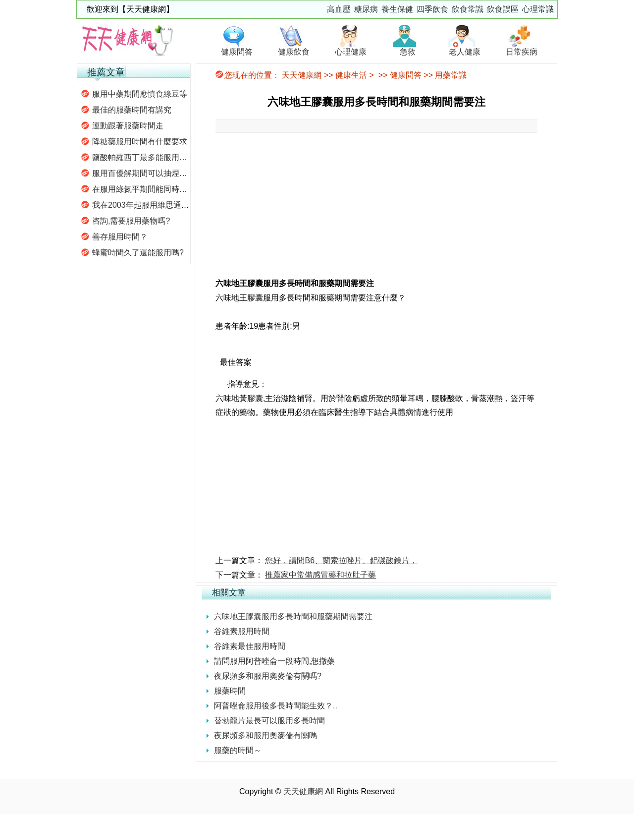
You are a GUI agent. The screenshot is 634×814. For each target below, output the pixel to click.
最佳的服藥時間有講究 (131, 110)
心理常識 (538, 9)
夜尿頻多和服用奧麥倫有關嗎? (267, 676)
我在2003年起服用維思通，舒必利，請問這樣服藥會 (184, 205)
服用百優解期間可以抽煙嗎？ (143, 173)
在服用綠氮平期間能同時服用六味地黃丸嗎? (169, 189)
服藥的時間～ (238, 750)
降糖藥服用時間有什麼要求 (139, 141)
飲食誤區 (503, 9)
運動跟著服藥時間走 (127, 125)
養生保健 (397, 9)
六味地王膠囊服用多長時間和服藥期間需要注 (293, 616)
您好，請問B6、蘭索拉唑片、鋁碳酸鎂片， (341, 560)
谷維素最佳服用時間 (249, 646)
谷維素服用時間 (241, 631)
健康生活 (351, 75)
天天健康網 (301, 75)
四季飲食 (432, 9)
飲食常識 (467, 9)
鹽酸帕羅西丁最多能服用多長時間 (151, 157)
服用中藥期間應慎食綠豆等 (139, 94)
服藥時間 (230, 691)
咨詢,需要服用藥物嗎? (131, 221)
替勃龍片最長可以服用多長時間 (269, 720)
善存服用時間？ (120, 237)
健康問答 (406, 75)
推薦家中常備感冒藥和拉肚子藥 (320, 575)
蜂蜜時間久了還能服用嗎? (138, 252)
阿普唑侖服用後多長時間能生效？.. (275, 705)
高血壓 (339, 9)
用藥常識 (451, 75)
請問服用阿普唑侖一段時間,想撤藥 (274, 661)
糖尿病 (366, 9)
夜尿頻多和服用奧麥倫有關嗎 (265, 735)
